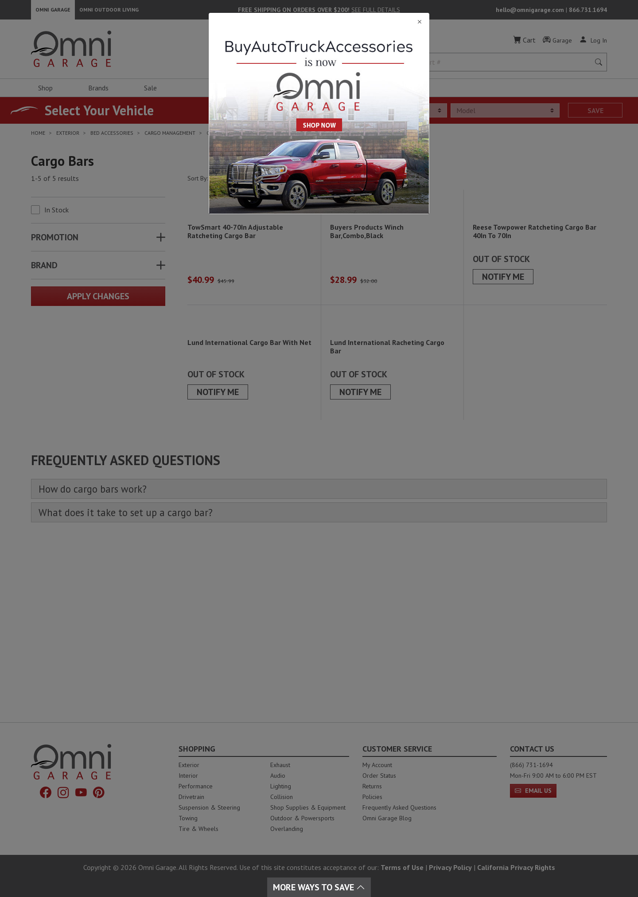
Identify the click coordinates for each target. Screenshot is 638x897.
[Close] (319, 22)
